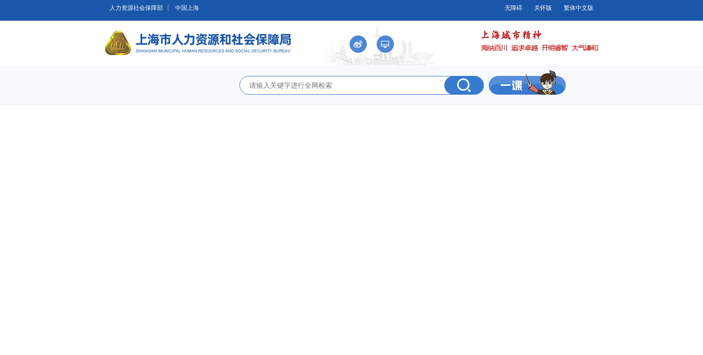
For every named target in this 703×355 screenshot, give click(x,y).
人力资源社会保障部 (136, 8)
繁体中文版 (578, 8)
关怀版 (543, 8)
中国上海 (187, 8)
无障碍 (513, 8)
